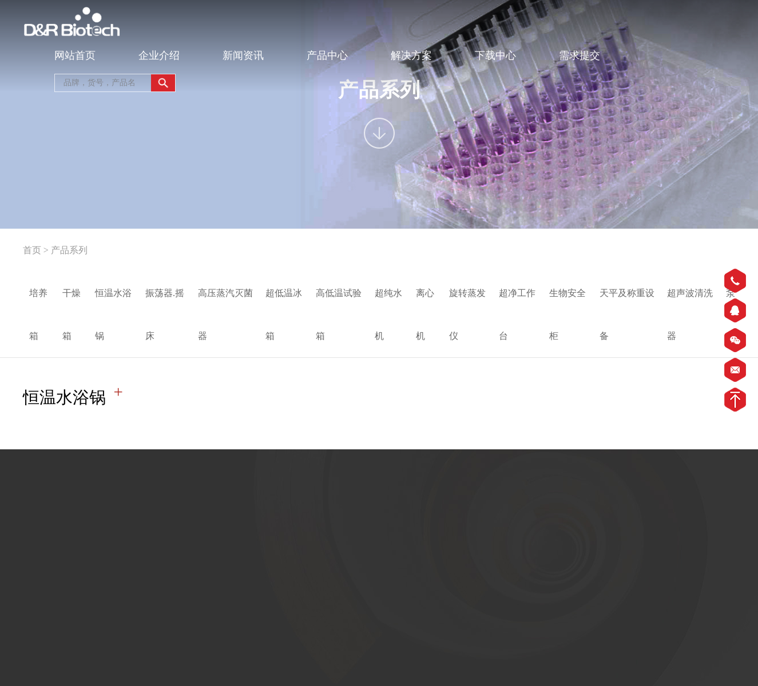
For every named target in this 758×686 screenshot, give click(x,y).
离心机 (425, 314)
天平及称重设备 (627, 314)
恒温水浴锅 (113, 314)
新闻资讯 (243, 55)
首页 (32, 250)
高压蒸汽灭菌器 (225, 314)
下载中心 (495, 55)
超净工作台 (517, 314)
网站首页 (75, 55)
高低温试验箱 (339, 314)
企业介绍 (159, 55)
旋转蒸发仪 (467, 314)
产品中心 (327, 55)
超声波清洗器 (690, 314)
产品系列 (69, 250)
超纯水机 (388, 314)
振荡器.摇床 (164, 314)
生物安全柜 (567, 314)
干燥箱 (71, 314)
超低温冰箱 (283, 314)
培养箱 (38, 314)
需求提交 (579, 55)
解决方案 (411, 55)
